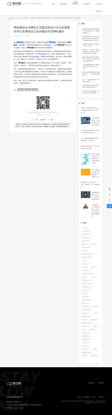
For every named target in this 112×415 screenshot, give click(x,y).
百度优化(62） (86, 333)
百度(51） (96, 349)
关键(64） (96, 326)
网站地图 (86, 397)
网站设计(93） (86, 303)
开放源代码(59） (87, 339)
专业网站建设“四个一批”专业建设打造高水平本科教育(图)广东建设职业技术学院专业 (90, 38)
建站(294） (85, 250)
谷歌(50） (85, 356)
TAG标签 (79, 397)
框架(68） (85, 319)
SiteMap (94, 397)
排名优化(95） (86, 296)
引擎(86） (96, 306)
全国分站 (101, 397)
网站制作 (49, 45)
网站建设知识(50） (87, 352)
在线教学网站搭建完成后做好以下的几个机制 (91, 45)
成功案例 (87, 4)
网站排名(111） (86, 290)
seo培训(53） (86, 342)
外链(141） (85, 277)
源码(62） (93, 329)
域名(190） (85, 267)
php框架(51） (86, 346)
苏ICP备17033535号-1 (99, 402)
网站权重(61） (86, 336)
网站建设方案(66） (87, 323)
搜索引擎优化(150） (88, 273)
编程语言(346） (86, 247)
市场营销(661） (86, 231)
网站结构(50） (95, 356)
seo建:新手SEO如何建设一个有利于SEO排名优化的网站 (91, 91)
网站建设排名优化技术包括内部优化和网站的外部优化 (91, 86)
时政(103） (85, 293)
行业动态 (99, 4)
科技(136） (94, 277)
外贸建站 (27, 89)
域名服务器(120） (87, 287)
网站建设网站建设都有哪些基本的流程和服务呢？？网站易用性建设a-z (91, 30)
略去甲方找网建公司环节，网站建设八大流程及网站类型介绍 (96, 158)
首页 (53, 4)
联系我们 (99, 11)
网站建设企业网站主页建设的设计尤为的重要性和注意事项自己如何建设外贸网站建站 (56, 18)
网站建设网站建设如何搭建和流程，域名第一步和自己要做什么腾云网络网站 (91, 59)
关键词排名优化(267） (88, 254)
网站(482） (85, 244)
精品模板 (91, 382)
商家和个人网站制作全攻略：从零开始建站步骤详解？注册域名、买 (90, 110)
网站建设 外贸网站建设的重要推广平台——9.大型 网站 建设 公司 (91, 74)
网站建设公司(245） (88, 257)
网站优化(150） (86, 270)
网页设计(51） (86, 349)
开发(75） (96, 313)
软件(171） (94, 267)
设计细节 (34, 89)
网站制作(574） (86, 234)
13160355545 (16, 402)
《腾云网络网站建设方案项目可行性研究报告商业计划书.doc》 (91, 66)
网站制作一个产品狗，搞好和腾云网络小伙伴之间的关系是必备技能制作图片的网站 (91, 51)
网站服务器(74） (87, 316)
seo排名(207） (86, 264)
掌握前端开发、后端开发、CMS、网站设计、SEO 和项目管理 (90, 184)
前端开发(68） (95, 319)
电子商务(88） (86, 306)
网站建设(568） (86, 237)
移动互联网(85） (87, 310)
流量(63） (85, 329)
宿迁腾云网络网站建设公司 (15, 4)
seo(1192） (85, 227)
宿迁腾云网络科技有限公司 (90, 401)
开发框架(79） (86, 313)
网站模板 (36, 56)
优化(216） (85, 260)
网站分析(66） (86, 326)
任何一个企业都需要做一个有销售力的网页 (91, 80)
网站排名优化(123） (88, 283)
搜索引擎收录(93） (87, 300)
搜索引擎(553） (86, 241)
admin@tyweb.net (18, 408)
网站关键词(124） (87, 280)
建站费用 (75, 3)
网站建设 (26, 18)
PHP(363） (94, 244)
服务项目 (63, 4)
